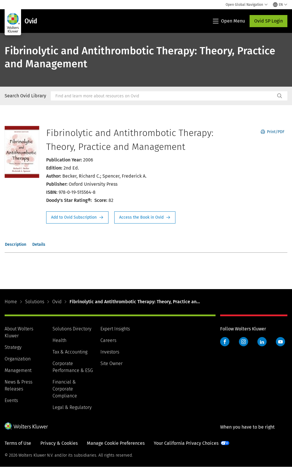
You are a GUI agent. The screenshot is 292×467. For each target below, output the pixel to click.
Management (18, 370)
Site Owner (111, 363)
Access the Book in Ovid (145, 217)
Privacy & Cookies (59, 443)
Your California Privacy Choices (186, 443)
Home (11, 301)
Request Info (77, 217)
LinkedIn (262, 341)
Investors (109, 352)
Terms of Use (18, 443)
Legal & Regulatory (72, 407)
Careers (108, 340)
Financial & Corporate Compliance (65, 389)
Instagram (243, 341)
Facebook (224, 341)
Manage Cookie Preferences (116, 443)
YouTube (280, 341)
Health (59, 340)
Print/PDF (272, 131)
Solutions (34, 301)
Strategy (13, 347)
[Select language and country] (280, 4)
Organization (18, 359)
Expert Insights (115, 329)
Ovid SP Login (268, 21)
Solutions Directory (72, 329)
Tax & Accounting (70, 352)
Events (11, 400)
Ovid (56, 301)
